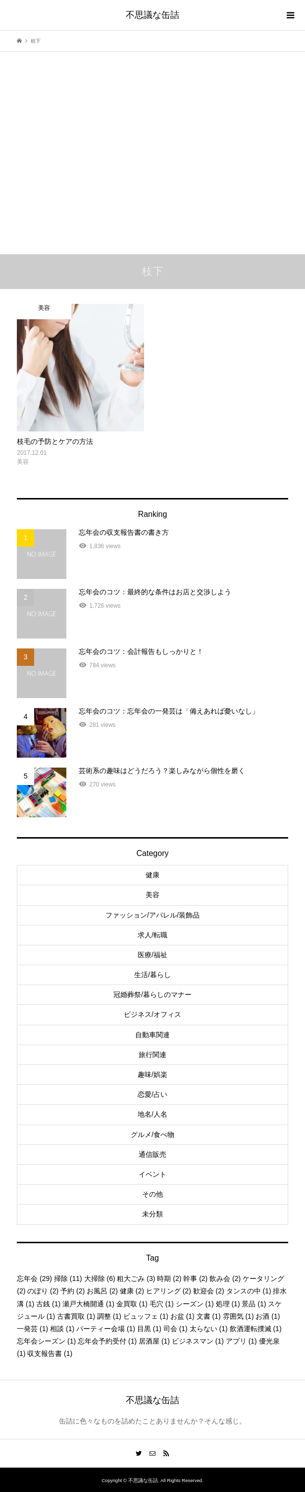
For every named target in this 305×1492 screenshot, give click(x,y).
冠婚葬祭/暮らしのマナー (152, 994)
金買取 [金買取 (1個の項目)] (132, 1304)
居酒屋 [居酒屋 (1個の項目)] (154, 1341)
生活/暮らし (152, 975)
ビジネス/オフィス (152, 1014)
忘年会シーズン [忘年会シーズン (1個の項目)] (46, 1341)
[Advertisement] (152, 136)
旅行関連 (152, 1055)
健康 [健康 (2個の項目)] (132, 1291)
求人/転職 (152, 935)
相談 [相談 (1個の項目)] (62, 1329)
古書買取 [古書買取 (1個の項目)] (76, 1316)
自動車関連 (152, 1035)
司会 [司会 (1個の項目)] (175, 1329)
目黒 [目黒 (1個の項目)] (149, 1329)
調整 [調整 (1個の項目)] (109, 1316)
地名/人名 (152, 1114)
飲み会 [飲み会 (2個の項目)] (225, 1278)
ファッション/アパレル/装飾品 (152, 915)
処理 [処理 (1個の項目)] (228, 1304)
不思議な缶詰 (152, 15)
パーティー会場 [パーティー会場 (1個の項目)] (105, 1329)
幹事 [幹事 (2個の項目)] (195, 1278)
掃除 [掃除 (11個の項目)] (68, 1278)
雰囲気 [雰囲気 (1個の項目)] (238, 1316)
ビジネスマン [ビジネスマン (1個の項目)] (198, 1341)
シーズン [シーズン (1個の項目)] (195, 1304)
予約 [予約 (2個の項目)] (72, 1291)
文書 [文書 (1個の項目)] (209, 1316)
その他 (152, 1194)
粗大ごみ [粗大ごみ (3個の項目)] (136, 1278)
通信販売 (152, 1154)
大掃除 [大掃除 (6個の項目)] (99, 1278)
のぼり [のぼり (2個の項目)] (42, 1291)
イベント (152, 1174)
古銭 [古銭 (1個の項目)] (48, 1304)
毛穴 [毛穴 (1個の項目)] (162, 1304)
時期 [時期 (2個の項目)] (169, 1278)
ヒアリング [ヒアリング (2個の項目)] (168, 1291)
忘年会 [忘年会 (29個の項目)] (34, 1278)
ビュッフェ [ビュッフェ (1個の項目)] (145, 1316)
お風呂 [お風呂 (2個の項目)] (102, 1291)
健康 (152, 875)
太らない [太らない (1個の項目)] (209, 1329)
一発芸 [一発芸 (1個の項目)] (32, 1329)
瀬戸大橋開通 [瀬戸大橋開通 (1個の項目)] (88, 1304)
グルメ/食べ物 (152, 1134)
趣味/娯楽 (152, 1074)
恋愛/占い (152, 1094)
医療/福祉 (152, 955)
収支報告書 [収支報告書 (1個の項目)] (49, 1353)
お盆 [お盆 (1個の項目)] (182, 1316)
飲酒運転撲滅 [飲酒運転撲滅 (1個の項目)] (256, 1329)
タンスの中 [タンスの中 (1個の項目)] (248, 1291)
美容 (152, 895)
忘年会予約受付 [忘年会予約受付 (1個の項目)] (107, 1341)
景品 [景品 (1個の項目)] (254, 1304)
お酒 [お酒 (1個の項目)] (267, 1316)
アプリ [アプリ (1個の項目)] (241, 1341)
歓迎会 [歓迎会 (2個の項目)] (208, 1291)
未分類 (152, 1214)
